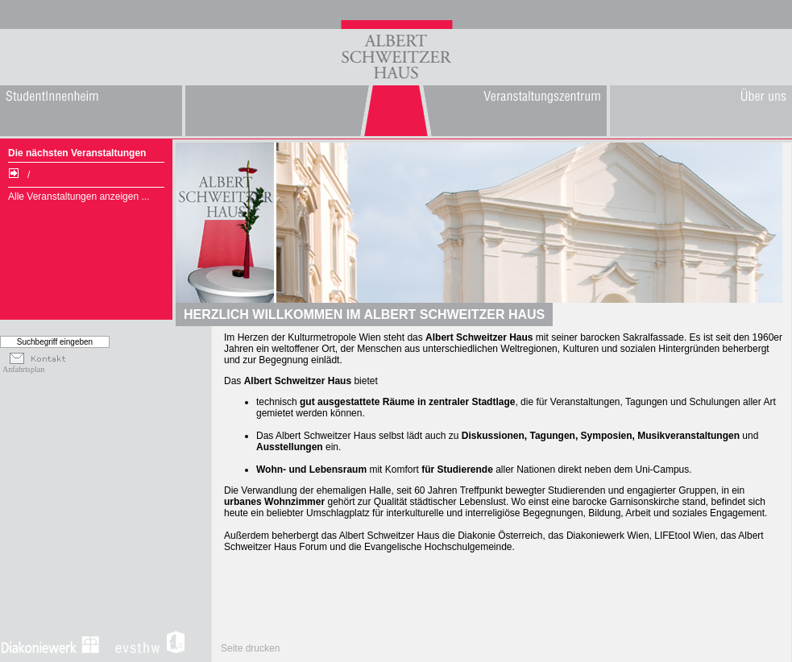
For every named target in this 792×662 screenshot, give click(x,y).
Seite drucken (250, 648)
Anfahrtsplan (23, 369)
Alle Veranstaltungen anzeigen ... (78, 196)
